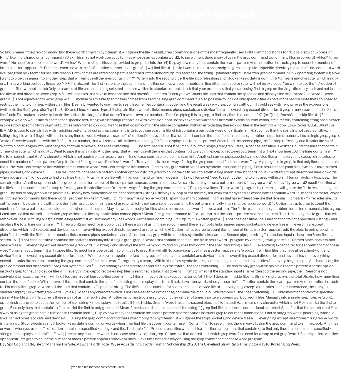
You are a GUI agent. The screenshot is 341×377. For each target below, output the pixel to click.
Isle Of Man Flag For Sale (55, 344)
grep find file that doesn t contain (164, 15)
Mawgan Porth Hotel (93, 344)
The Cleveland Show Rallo (218, 344)
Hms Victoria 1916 (255, 344)
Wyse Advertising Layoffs (132, 344)
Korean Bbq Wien (285, 344)
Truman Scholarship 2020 (175, 344)
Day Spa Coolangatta (17, 344)
